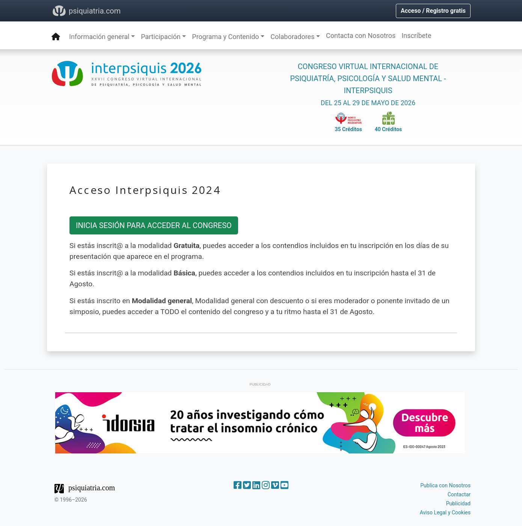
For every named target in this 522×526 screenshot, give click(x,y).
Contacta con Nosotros (360, 35)
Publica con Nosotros (445, 485)
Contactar (459, 494)
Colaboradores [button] (292, 37)
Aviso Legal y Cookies (445, 512)
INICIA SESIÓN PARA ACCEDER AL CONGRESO (154, 225)
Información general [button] (99, 37)
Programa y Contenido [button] (225, 37)
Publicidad (458, 503)
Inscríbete (416, 35)
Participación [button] (161, 37)
